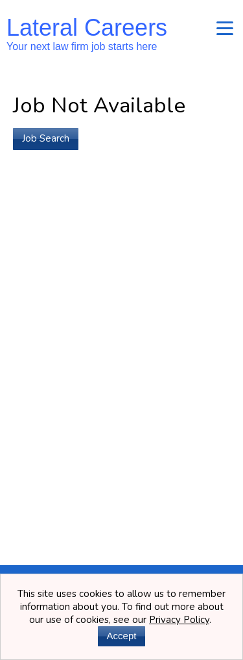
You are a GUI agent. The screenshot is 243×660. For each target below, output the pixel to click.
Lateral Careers (86, 33)
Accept (122, 635)
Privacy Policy (179, 619)
